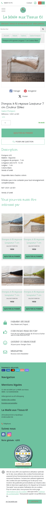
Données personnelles (9, 403)
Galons (23, 36)
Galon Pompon (35, 36)
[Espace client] (35, 3)
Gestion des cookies (8, 400)
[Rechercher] (43, 29)
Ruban (15, 36)
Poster (23, 96)
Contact (29, 3)
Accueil (6, 36)
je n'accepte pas (11, 501)
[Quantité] (6, 122)
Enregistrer (30, 90)
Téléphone (6, 424)
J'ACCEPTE (34, 501)
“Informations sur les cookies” (16, 492)
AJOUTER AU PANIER (23, 133)
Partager (15, 90)
